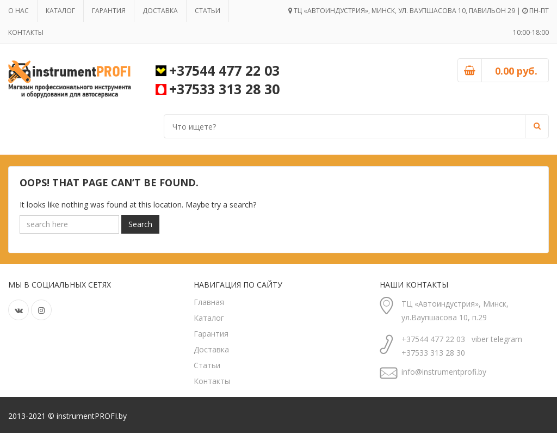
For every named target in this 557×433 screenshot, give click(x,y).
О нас (18, 10)
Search (140, 224)
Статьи (207, 10)
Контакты (26, 32)
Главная (209, 302)
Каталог (60, 10)
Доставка (160, 10)
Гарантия (109, 10)
